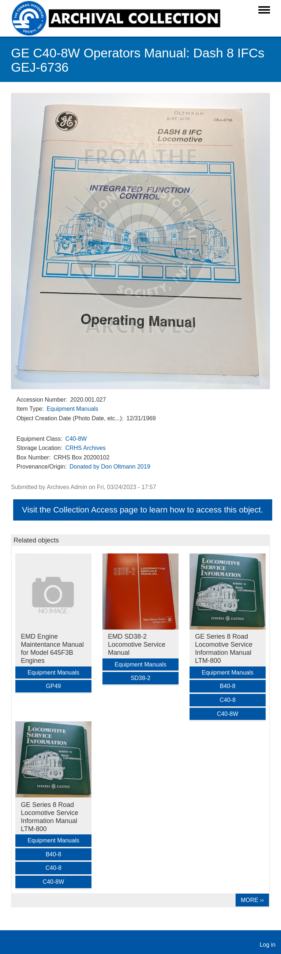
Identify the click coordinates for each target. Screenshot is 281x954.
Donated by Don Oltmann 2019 (110, 466)
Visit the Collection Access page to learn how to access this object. (142, 509)
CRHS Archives (85, 448)
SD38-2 (140, 678)
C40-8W (76, 439)
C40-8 (228, 700)
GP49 (53, 686)
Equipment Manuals (72, 409)
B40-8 (228, 686)
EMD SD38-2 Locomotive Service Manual (136, 644)
